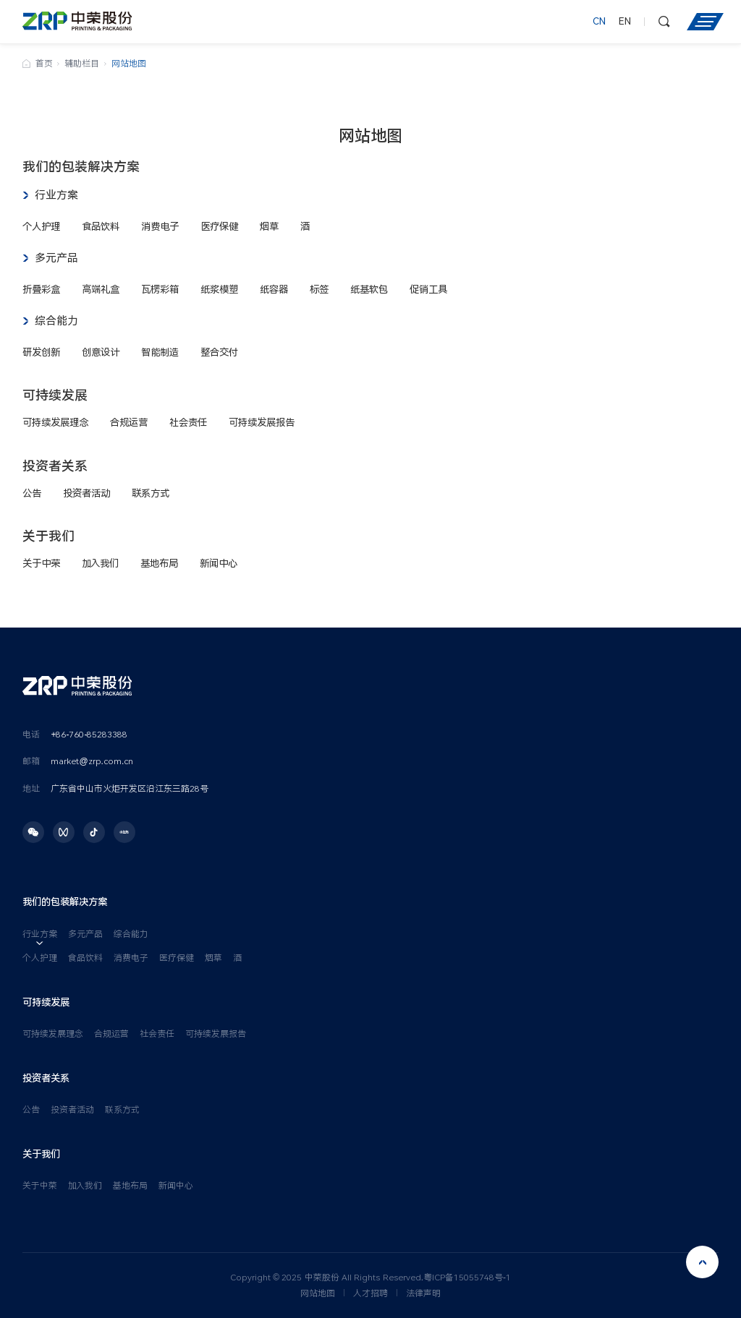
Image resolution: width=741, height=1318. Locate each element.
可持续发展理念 (55, 422)
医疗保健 (219, 226)
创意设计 (100, 352)
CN (599, 22)
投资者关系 (55, 466)
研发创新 (41, 352)
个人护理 (41, 226)
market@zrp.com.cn (92, 761)
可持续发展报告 (262, 422)
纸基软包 (369, 289)
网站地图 (317, 1293)
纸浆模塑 (219, 289)
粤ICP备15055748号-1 (467, 1277)
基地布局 (159, 563)
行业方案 (56, 195)
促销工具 (428, 289)
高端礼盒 (100, 289)
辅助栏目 (81, 63)
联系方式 (150, 493)
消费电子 (160, 226)
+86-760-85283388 (89, 734)
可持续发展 (55, 395)
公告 (31, 493)
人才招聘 (370, 1293)
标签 (319, 289)
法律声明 (423, 1293)
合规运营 (129, 422)
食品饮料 (100, 226)
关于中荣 (41, 563)
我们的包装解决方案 (81, 166)
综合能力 (56, 321)
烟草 (269, 226)
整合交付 (219, 352)
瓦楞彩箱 (160, 289)
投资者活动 (86, 493)
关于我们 (48, 536)
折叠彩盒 (41, 289)
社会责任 (188, 422)
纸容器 (274, 289)
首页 (44, 63)
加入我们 (100, 563)
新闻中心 (218, 563)
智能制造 (160, 352)
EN (625, 22)
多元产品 (56, 258)
